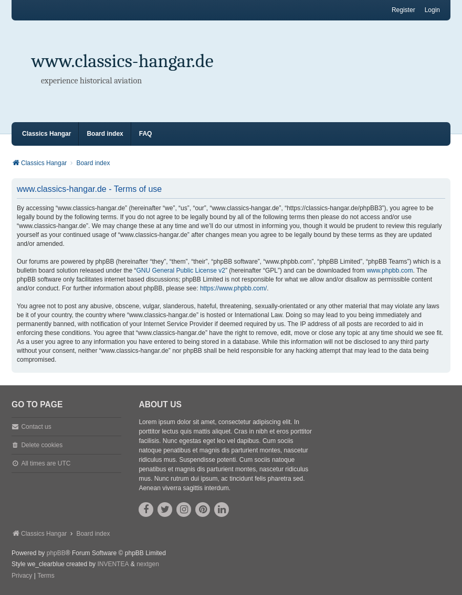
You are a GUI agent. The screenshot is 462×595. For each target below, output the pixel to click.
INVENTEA (113, 564)
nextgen (147, 564)
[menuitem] (22, 576)
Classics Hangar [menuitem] (46, 133)
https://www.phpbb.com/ (233, 288)
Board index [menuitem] (105, 133)
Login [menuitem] (432, 10)
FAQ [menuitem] (145, 133)
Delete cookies (41, 445)
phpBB (56, 553)
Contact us (36, 426)
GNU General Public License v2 (180, 270)
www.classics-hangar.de (123, 61)
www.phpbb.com (389, 270)
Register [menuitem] (403, 10)
